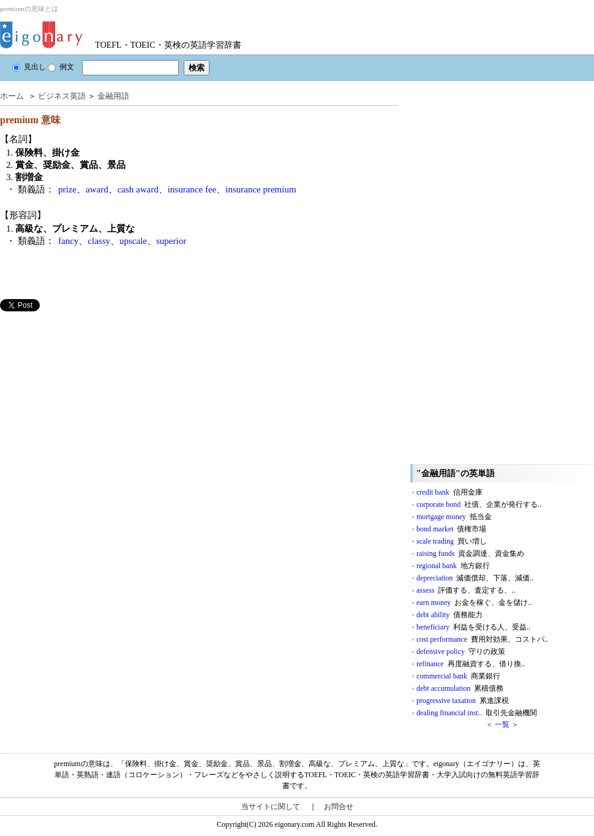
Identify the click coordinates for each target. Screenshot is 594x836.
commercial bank (458, 676)
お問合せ (338, 806)
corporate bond (478, 504)
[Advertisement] (92, 397)
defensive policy (460, 651)
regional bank (453, 565)
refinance (470, 663)
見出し (29, 67)
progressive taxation (462, 700)
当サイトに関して (270, 806)
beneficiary (473, 627)
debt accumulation (459, 688)
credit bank (449, 492)
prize (67, 189)
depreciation (474, 578)
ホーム (12, 96)
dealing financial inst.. (476, 713)
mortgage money (454, 516)
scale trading (451, 541)
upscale (133, 241)
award (97, 189)
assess (465, 590)
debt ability (449, 614)
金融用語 (113, 96)
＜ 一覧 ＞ (502, 724)
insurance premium (260, 189)
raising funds (470, 553)
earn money (474, 602)
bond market (451, 529)
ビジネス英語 (62, 96)
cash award (138, 189)
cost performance (482, 639)
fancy (68, 241)
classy (99, 241)
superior (171, 241)
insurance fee (192, 189)
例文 (61, 67)
